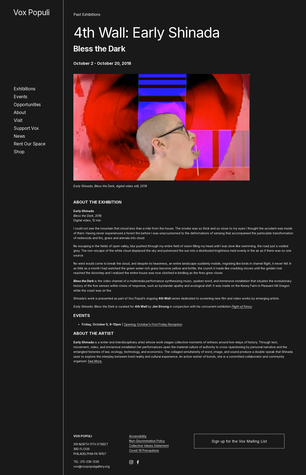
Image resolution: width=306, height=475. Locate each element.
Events (20, 96)
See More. (95, 361)
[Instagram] (131, 462)
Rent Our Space (29, 143)
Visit (18, 120)
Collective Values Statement (149, 445)
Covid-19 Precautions (144, 450)
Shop (19, 151)
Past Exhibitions (86, 14)
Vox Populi (31, 12)
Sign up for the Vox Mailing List (239, 441)
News (19, 136)
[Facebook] (138, 462)
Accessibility (138, 436)
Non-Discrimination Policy (147, 441)
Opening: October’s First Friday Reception (153, 324)
